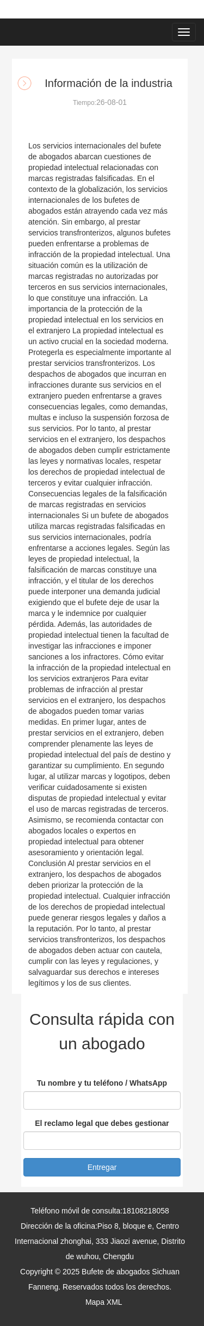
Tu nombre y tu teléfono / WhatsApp (102, 1083)
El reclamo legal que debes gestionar (102, 1123)
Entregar (102, 1167)
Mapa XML (103, 1302)
